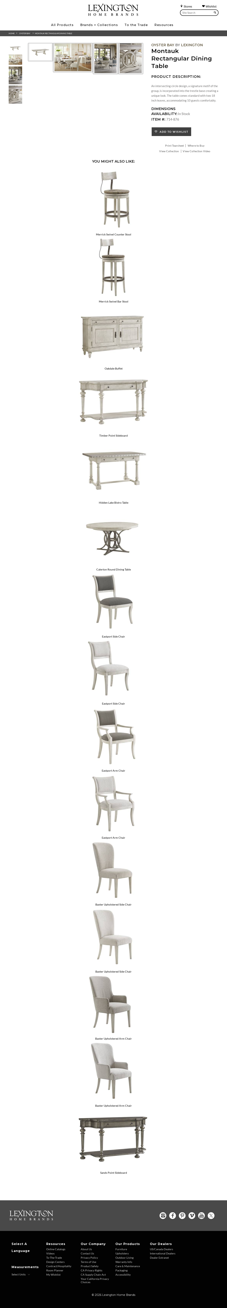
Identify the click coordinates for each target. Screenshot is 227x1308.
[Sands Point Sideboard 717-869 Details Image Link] (113, 1167)
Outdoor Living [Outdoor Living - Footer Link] (124, 1257)
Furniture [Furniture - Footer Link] (121, 1249)
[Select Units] (21, 1274)
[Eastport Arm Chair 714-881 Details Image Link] (113, 765)
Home (12, 33)
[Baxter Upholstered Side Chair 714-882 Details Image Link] (113, 899)
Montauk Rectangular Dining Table (53, 33)
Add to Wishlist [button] (173, 131)
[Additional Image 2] (73, 57)
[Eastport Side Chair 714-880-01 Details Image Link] (113, 698)
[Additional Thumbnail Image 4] (15, 95)
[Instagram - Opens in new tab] (163, 1215)
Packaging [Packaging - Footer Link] (121, 1270)
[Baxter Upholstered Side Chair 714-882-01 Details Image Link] (113, 966)
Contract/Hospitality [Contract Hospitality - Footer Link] (58, 1266)
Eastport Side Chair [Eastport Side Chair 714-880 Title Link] (113, 636)
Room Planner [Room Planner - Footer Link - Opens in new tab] (54, 1270)
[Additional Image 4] (130, 58)
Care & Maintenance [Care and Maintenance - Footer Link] (127, 1266)
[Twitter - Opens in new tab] (211, 1215)
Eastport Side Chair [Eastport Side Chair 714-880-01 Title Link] (113, 703)
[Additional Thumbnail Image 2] (15, 60)
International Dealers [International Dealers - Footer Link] (162, 1253)
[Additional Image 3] (105, 58)
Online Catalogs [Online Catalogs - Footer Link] (55, 1249)
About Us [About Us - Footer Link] (86, 1249)
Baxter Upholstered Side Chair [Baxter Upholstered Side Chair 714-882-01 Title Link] (113, 971)
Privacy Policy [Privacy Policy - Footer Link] (89, 1257)
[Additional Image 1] (40, 52)
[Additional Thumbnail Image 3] (15, 75)
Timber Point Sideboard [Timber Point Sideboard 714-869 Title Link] (113, 435)
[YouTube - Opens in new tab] (201, 1215)
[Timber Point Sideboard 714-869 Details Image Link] (113, 430)
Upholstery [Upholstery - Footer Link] (122, 1253)
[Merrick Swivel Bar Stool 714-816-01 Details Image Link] (113, 296)
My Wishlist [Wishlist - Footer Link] (53, 1274)
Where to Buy (196, 145)
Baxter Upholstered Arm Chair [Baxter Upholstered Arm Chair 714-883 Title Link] (113, 1038)
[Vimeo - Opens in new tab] (191, 1215)
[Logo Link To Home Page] (113, 14)
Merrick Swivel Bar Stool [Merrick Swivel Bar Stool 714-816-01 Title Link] (113, 301)
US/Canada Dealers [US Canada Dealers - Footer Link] (161, 1249)
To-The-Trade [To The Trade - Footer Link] (54, 1257)
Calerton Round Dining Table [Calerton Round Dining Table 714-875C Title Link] (113, 569)
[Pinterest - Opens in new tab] (182, 1215)
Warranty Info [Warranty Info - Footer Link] (123, 1261)
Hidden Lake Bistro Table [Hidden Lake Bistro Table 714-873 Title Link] (113, 502)
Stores (186, 6)
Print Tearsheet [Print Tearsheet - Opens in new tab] (174, 145)
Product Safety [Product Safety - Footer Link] (89, 1266)
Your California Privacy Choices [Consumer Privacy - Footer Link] (95, 1280)
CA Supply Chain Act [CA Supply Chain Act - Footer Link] (93, 1274)
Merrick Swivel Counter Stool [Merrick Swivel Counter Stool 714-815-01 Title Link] (113, 234)
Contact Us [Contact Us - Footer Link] (87, 1253)
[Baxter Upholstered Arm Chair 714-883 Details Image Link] (113, 1033)
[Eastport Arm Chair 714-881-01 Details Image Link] (113, 832)
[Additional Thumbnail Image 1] (15, 48)
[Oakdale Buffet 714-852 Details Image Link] (113, 363)
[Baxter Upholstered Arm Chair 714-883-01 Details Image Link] (113, 1100)
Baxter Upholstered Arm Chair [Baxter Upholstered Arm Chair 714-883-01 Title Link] (113, 1105)
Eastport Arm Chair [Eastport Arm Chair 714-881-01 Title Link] (113, 837)
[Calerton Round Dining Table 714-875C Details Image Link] (113, 564)
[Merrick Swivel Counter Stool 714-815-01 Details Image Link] (113, 229)
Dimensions (163, 109)
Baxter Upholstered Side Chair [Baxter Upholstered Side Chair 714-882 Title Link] (113, 904)
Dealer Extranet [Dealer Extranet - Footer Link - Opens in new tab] (159, 1257)
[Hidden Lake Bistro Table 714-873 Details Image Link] (113, 497)
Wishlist (209, 6)
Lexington (192, 45)
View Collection (169, 151)
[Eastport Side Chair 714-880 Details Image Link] (113, 631)
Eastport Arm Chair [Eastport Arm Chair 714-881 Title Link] (113, 770)
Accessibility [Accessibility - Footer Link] (123, 1274)
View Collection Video (196, 151)
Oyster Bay (24, 33)
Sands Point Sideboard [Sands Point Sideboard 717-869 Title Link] (113, 1172)
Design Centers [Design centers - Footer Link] (55, 1261)
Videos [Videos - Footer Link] (50, 1253)
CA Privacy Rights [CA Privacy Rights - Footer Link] (91, 1270)
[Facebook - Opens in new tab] (172, 1215)
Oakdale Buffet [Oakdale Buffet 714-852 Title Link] (114, 368)
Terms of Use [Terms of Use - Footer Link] (88, 1261)
